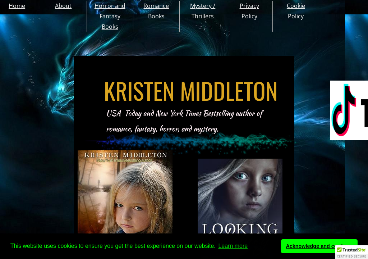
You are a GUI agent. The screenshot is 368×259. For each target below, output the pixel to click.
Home (17, 6)
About (63, 6)
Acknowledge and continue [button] (319, 246)
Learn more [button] (233, 246)
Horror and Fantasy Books (110, 16)
